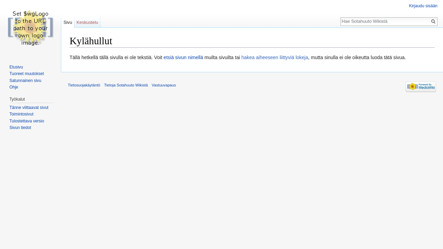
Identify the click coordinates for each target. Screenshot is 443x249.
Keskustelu (87, 22)
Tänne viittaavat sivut (28, 107)
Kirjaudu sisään (423, 5)
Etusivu (16, 67)
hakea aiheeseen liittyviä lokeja (274, 57)
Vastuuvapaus (164, 85)
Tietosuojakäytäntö (84, 85)
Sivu (67, 22)
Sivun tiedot (20, 127)
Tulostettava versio (26, 121)
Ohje (13, 87)
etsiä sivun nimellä (183, 57)
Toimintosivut (21, 114)
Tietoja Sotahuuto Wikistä (126, 85)
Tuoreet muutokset (26, 73)
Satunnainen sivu (25, 80)
